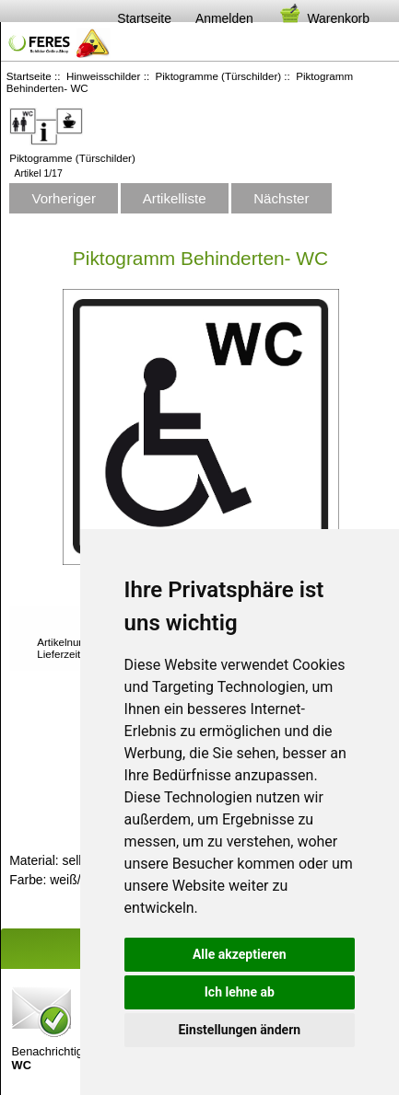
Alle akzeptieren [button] (240, 954)
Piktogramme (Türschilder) (219, 76)
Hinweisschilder (103, 76)
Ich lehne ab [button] (240, 992)
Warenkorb (323, 18)
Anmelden (224, 18)
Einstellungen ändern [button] (239, 1029)
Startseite (144, 18)
